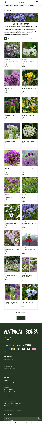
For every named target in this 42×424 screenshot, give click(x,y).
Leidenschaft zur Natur (9, 371)
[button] (6, 64)
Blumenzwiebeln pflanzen (9, 399)
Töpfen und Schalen (8, 408)
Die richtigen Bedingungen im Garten (12, 403)
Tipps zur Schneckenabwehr (10, 401)
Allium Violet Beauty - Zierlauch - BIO (10, 196)
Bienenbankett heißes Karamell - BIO (27, 276)
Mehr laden (21, 318)
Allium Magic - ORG (9, 115)
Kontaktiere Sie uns (8, 373)
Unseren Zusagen (8, 384)
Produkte (12, 5)
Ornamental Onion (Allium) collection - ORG (11, 303)
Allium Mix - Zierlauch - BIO (28, 115)
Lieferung (6, 380)
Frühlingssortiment (20, 5)
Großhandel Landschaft (9, 391)
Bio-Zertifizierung (8, 366)
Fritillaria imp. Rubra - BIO (28, 249)
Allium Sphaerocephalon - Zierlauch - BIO (28, 169)
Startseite (6, 5)
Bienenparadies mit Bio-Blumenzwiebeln (13, 410)
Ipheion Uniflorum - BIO (27, 302)
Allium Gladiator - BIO (10, 88)
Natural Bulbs (7, 364)
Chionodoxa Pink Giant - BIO (12, 249)
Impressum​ (6, 362)
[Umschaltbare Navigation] (5, 2)
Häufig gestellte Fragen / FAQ (10, 368)
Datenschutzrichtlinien (9, 359)
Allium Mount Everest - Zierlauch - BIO (10, 142)
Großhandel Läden (8, 389)
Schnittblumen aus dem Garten (11, 405)
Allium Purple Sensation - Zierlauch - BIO (11, 169)
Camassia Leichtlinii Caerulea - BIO (29, 196)
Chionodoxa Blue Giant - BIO (29, 223)
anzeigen (30, 38)
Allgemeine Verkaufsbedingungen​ (11, 382)
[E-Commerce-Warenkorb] (37, 2)
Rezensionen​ (7, 387)
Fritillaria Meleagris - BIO (11, 275)
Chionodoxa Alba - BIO (10, 223)
